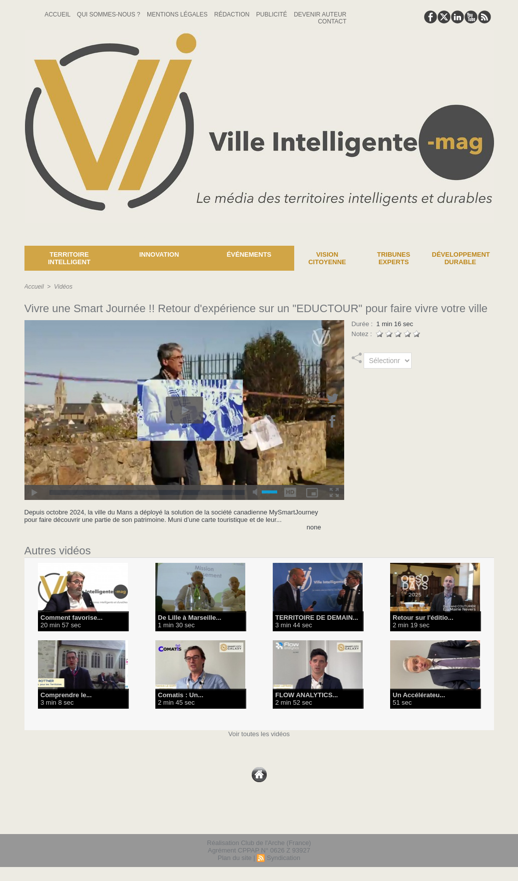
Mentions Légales (178, 14)
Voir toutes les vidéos (259, 734)
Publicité (272, 14)
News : (11, 238)
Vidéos (63, 286)
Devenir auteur (320, 14)
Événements (249, 254)
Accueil (58, 14)
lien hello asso (462, 820)
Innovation (159, 254)
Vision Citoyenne (327, 258)
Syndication (283, 858)
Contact (332, 21)
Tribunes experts (393, 258)
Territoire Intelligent (69, 258)
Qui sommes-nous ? (109, 14)
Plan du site (235, 858)
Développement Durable (461, 258)
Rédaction (232, 14)
